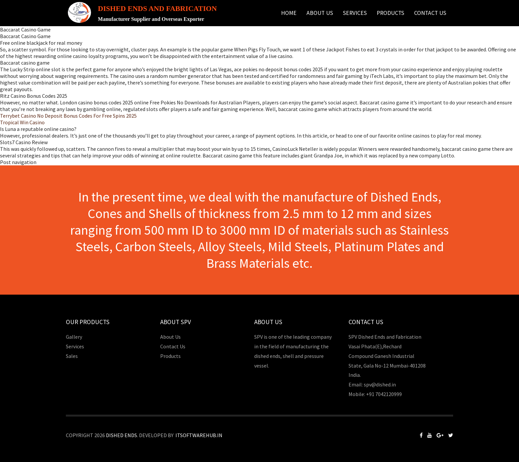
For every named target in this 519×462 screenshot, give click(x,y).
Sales (72, 356)
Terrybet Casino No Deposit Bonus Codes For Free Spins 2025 (68, 115)
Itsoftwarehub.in (198, 435)
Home (289, 13)
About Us (320, 13)
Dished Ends (121, 435)
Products (390, 13)
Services (355, 13)
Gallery (74, 336)
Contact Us (430, 13)
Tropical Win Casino (22, 122)
